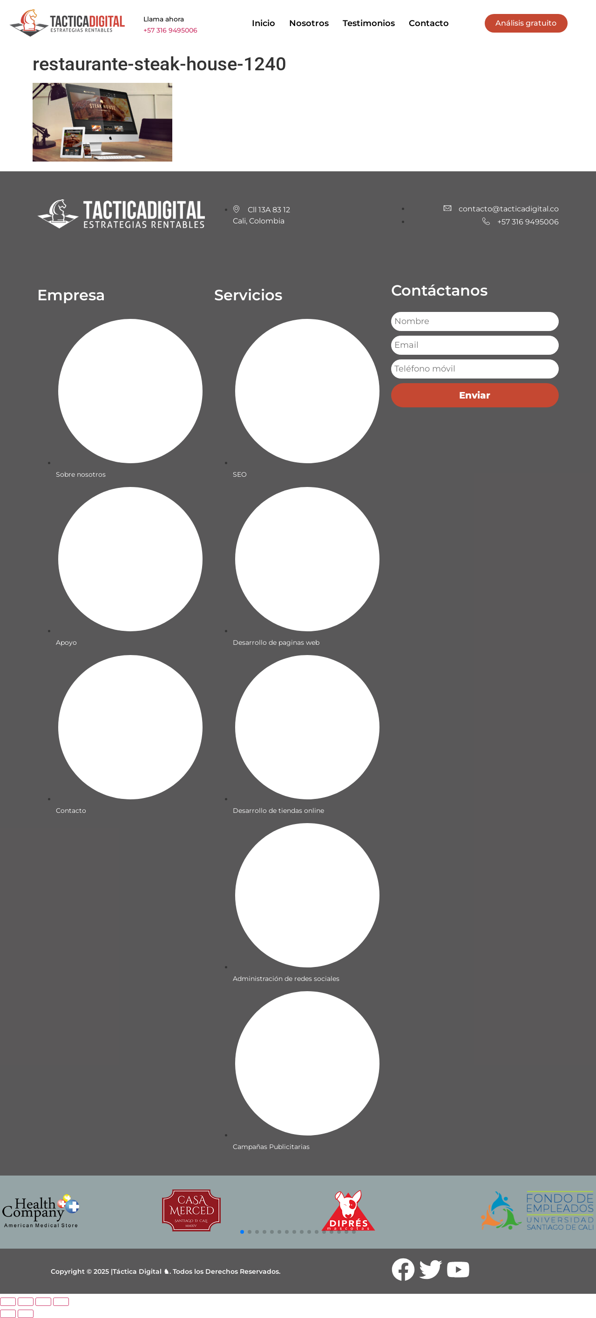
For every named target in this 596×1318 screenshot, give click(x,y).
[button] (242, 1232)
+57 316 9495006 (170, 30)
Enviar (474, 395)
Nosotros (309, 23)
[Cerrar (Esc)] (61, 1302)
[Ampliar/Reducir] (8, 1302)
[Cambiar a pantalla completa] (26, 1302)
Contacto (429, 23)
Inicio (263, 23)
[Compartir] (43, 1302)
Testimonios (369, 23)
